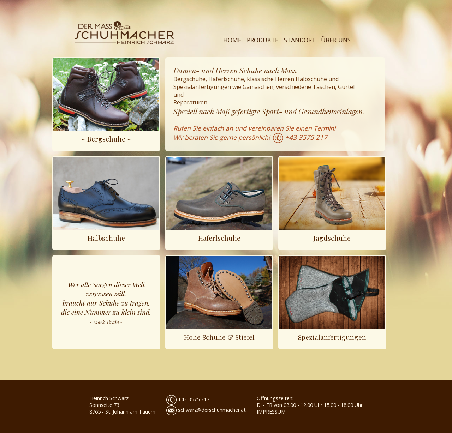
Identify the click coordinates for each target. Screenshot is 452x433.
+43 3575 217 (306, 137)
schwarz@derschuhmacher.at (206, 410)
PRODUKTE (263, 40)
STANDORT (300, 40)
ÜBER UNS (336, 40)
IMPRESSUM (271, 411)
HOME (232, 40)
